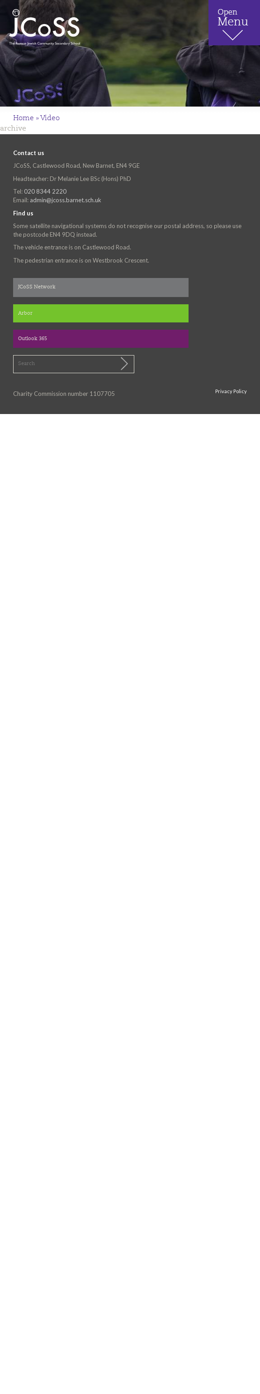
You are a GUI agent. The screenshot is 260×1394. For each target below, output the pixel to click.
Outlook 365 (32, 338)
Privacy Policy (231, 391)
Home (23, 118)
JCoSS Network (37, 287)
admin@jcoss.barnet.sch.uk (65, 200)
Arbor (25, 313)
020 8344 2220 (45, 191)
